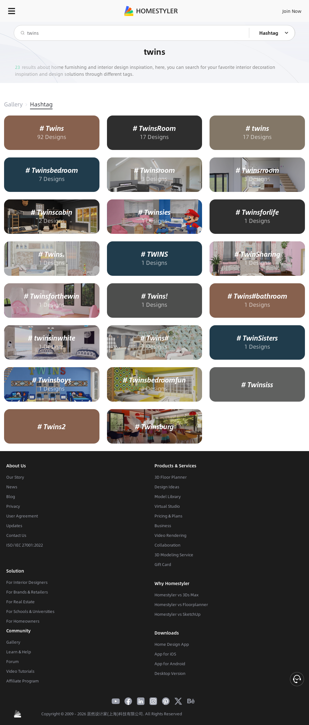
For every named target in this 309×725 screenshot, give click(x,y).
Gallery (13, 104)
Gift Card (162, 564)
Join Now (291, 11)
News (11, 487)
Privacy (13, 506)
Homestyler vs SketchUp (177, 614)
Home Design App (171, 644)
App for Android (169, 664)
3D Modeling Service (173, 555)
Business (162, 525)
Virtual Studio (167, 506)
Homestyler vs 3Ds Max (176, 595)
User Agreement (22, 516)
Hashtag (41, 104)
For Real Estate (20, 602)
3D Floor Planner (170, 477)
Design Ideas (166, 487)
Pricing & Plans (168, 516)
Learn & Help (18, 652)
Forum (12, 661)
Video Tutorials (20, 671)
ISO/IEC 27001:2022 (24, 545)
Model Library (167, 496)
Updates (14, 525)
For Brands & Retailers (27, 592)
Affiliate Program (22, 681)
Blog (10, 496)
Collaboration (167, 545)
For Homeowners (22, 621)
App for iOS (165, 654)
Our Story (15, 477)
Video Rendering (170, 535)
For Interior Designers (27, 582)
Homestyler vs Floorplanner (181, 604)
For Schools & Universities (30, 611)
